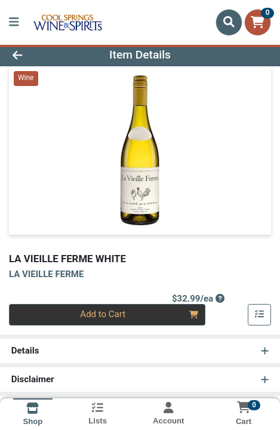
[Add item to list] (260, 314)
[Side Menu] (14, 22)
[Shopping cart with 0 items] (257, 22)
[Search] (229, 22)
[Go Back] (42, 55)
